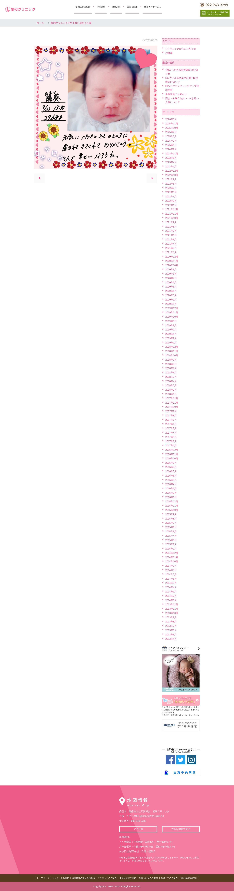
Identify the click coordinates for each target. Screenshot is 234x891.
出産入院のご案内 (128, 878)
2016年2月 (171, 493)
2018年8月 (171, 364)
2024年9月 (171, 149)
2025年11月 (171, 123)
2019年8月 (171, 325)
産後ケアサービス (152, 7)
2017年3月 (171, 437)
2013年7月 (171, 626)
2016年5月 (171, 480)
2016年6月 (171, 475)
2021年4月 (171, 244)
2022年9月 (171, 179)
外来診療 (101, 7)
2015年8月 (171, 518)
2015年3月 (171, 540)
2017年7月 (171, 420)
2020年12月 (171, 256)
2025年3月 (171, 136)
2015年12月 (171, 501)
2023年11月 (171, 153)
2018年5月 (171, 377)
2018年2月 (171, 390)
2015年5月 (171, 531)
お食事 (169, 53)
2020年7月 (171, 278)
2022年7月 (171, 188)
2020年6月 (171, 282)
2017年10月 (171, 407)
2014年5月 (171, 583)
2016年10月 (171, 458)
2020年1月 (171, 304)
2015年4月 (171, 536)
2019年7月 (171, 329)
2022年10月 (171, 175)
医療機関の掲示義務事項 (83, 878)
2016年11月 (171, 454)
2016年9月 (171, 463)
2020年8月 (171, 274)
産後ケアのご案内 (169, 878)
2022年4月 (171, 196)
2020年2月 (171, 299)
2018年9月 (171, 360)
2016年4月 (171, 484)
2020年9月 (171, 269)
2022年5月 (171, 192)
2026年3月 (171, 119)
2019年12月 (171, 308)
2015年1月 (171, 548)
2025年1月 (171, 145)
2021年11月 (171, 213)
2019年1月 (171, 342)
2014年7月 (171, 574)
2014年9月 (171, 566)
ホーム (40, 23)
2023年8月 (171, 158)
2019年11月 (171, 312)
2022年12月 (171, 170)
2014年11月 (171, 557)
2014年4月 (171, 587)
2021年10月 (171, 218)
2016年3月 (171, 488)
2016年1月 (171, 497)
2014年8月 (171, 570)
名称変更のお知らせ (176, 94)
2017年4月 (171, 432)
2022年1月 (171, 205)
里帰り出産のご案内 (148, 878)
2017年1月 (171, 445)
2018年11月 (171, 351)
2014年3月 (171, 591)
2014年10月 (171, 561)
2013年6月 (171, 630)
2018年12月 (171, 347)
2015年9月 (171, 514)
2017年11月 (171, 402)
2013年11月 (171, 609)
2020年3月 (171, 295)
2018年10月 (171, 355)
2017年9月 (171, 411)
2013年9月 (171, 617)
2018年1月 (171, 394)
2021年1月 (171, 252)
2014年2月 (171, 596)
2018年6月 (171, 372)
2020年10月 (171, 265)
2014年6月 (171, 579)
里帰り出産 (132, 7)
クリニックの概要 (60, 878)
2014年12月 (171, 553)
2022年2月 (171, 201)
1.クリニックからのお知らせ (180, 48)
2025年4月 (171, 132)
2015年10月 (171, 510)
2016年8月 (171, 467)
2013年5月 (171, 634)
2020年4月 (171, 291)
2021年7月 (171, 231)
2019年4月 (171, 334)
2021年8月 (171, 226)
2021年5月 (171, 239)
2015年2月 (171, 544)
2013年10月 (171, 613)
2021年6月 (171, 235)
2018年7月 (171, 368)
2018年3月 (171, 385)
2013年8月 (171, 621)
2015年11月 (171, 505)
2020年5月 (171, 286)
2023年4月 (171, 162)
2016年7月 (171, 471)
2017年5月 (171, 428)
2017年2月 (171, 441)
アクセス (138, 829)
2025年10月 (171, 128)
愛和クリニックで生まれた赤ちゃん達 (71, 23)
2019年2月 (171, 338)
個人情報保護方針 (189, 878)
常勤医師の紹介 (83, 7)
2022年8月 (171, 183)
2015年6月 (171, 527)
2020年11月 (171, 261)
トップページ (43, 878)
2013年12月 (171, 604)
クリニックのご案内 (107, 878)
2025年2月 (171, 140)
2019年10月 (171, 317)
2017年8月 (171, 415)
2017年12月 (171, 398)
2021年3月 (171, 248)
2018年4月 (171, 381)
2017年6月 (171, 424)
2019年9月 (171, 321)
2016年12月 (171, 450)
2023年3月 (171, 166)
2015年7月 (171, 523)
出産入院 (116, 7)
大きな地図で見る (180, 829)
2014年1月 (171, 600)
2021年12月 (171, 209)
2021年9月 (171, 222)
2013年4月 (171, 639)
